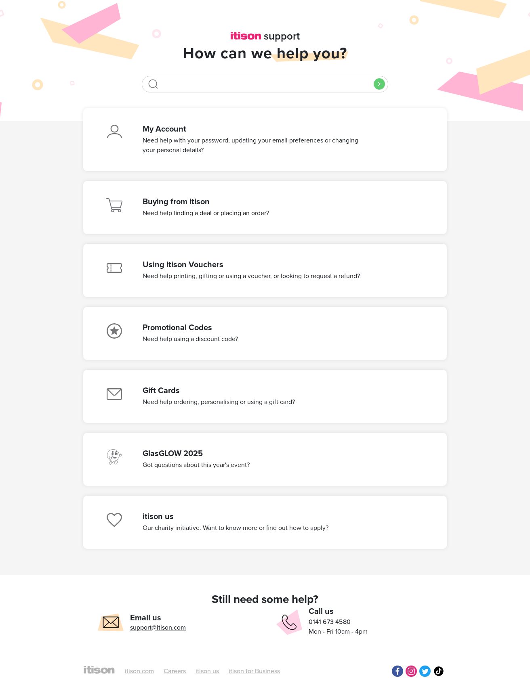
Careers (175, 671)
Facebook (397, 671)
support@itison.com (158, 628)
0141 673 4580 (330, 622)
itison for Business (254, 671)
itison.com (139, 671)
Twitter (425, 671)
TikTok (438, 671)
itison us (207, 671)
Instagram (411, 671)
